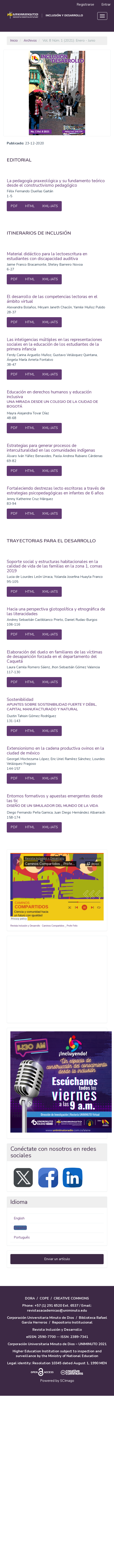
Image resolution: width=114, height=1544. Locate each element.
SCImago (67, 1380)
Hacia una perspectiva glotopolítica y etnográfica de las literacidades (56, 611)
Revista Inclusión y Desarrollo (25, 926)
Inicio (14, 40)
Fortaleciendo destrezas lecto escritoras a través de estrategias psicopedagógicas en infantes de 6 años (56, 490)
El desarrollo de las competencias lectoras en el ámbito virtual (52, 299)
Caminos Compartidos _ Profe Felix (60, 926)
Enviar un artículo (57, 1259)
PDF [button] (14, 206)
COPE (44, 1298)
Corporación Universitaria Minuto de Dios (40, 1317)
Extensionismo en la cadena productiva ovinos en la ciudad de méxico (55, 750)
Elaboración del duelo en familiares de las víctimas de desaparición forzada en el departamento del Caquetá (54, 656)
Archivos (30, 40)
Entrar (106, 4)
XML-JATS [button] (50, 206)
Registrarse (85, 4)
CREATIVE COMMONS (71, 1298)
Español (20, 1227)
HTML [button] (30, 206)
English (19, 1218)
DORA (30, 1298)
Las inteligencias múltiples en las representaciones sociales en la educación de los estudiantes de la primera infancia (54, 344)
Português (22, 1237)
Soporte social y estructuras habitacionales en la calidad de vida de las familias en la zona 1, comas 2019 (54, 566)
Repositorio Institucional (72, 1322)
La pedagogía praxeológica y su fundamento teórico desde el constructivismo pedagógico (56, 183)
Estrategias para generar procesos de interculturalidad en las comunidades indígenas (51, 448)
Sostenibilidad (57, 704)
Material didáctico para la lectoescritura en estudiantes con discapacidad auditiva (47, 256)
